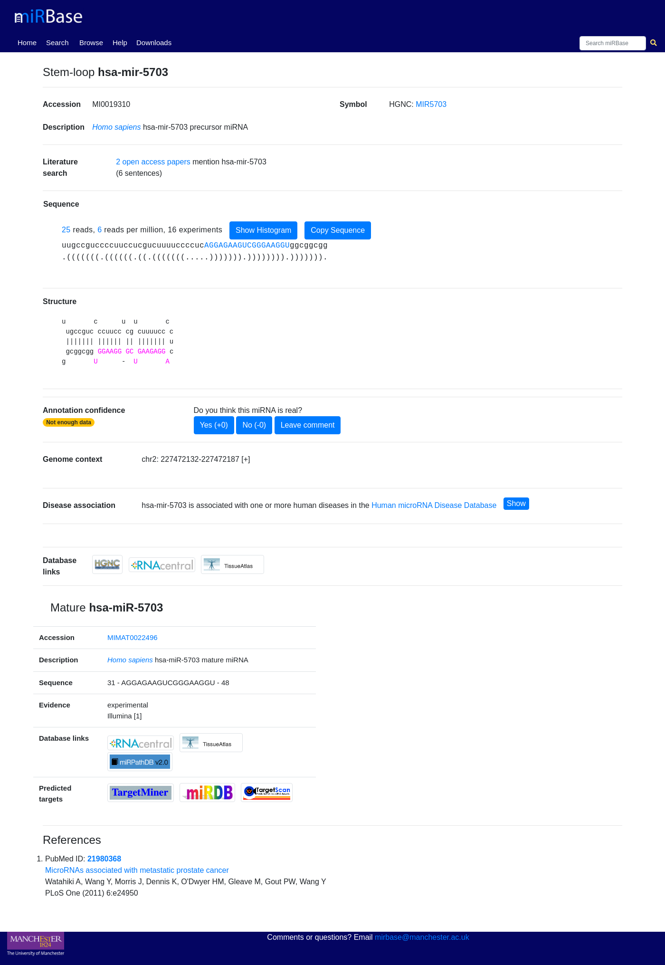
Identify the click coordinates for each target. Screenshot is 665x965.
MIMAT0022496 (132, 637)
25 (66, 230)
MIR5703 (431, 104)
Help (120, 42)
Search (57, 42)
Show (516, 503)
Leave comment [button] (308, 425)
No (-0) (254, 425)
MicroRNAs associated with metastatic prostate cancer (137, 870)
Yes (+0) (214, 425)
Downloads (153, 42)
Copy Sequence (338, 230)
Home (29, 42)
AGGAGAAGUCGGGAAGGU (247, 245)
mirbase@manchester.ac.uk (422, 937)
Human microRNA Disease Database (433, 505)
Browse (91, 42)
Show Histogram (263, 230)
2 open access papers (153, 162)
